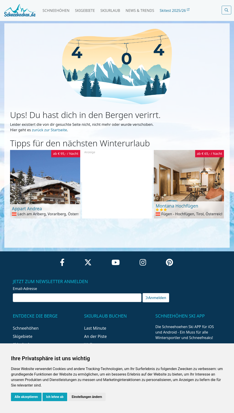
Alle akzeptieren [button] (26, 397)
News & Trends (140, 10)
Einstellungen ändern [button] (87, 397)
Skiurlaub (110, 10)
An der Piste (95, 336)
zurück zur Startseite (49, 129)
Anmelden (156, 297)
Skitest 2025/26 (174, 10)
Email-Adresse (25, 288)
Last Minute (95, 328)
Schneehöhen (56, 10)
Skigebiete (85, 10)
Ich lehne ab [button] (55, 397)
